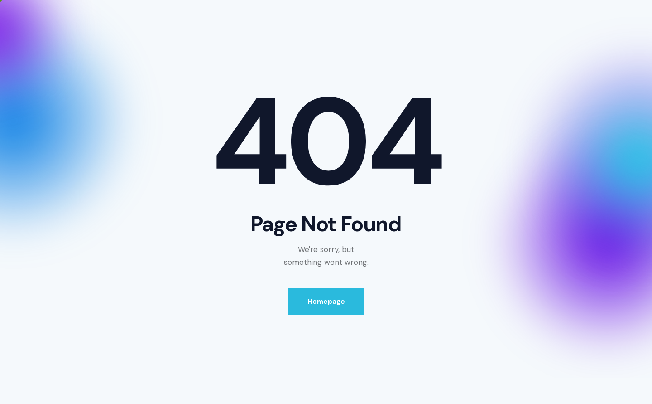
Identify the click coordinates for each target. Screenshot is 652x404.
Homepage (326, 301)
